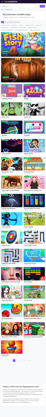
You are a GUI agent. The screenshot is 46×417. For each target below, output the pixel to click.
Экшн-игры (21, 33)
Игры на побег (23, 35)
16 (29, 368)
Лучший (6, 30)
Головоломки (14, 33)
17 (31, 368)
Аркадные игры (5, 35)
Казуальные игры (5, 33)
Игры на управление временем (21, 38)
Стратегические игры (32, 35)
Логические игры (14, 35)
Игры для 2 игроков (29, 33)
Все (2, 30)
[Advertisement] (23, 6)
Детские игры (38, 33)
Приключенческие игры (35, 38)
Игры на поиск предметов (7, 38)
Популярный (17, 30)
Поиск (42, 14)
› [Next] (34, 368)
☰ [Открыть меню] (2, 1)
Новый (11, 30)
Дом (2, 17)
